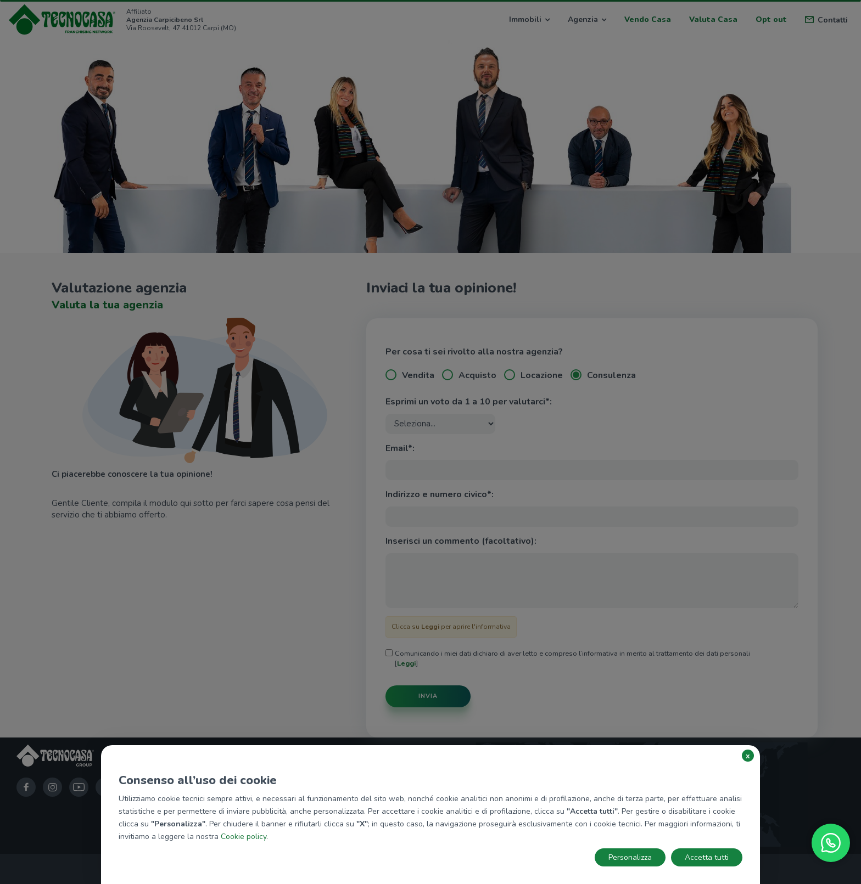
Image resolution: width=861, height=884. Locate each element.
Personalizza (630, 857)
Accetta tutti (707, 857)
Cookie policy (243, 836)
